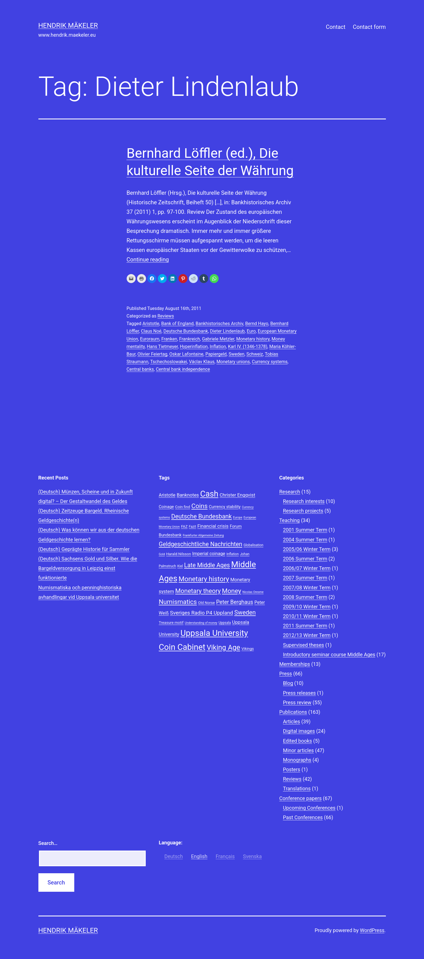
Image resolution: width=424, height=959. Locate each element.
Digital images (299, 731)
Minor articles (298, 750)
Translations (297, 788)
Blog (288, 683)
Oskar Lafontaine (186, 354)
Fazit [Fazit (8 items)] (192, 527)
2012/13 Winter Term (307, 635)
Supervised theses (303, 645)
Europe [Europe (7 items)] (237, 517)
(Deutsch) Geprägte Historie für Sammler (84, 549)
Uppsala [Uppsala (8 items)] (225, 623)
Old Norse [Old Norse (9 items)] (206, 602)
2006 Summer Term (305, 559)
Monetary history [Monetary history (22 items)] (204, 579)
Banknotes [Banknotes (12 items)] (188, 495)
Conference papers (300, 798)
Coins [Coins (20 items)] (199, 506)
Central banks (140, 369)
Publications (293, 712)
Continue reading (148, 259)
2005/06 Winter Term (307, 549)
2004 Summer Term (305, 540)
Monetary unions (233, 361)
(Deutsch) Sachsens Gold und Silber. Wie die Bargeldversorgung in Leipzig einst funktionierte (87, 568)
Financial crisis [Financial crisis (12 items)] (212, 526)
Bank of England (177, 323)
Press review (297, 702)
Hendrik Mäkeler (68, 25)
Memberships (294, 664)
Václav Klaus (201, 361)
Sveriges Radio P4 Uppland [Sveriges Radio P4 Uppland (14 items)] (201, 613)
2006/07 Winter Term (307, 568)
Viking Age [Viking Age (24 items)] (223, 647)
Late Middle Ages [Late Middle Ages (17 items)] (207, 565)
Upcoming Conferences (309, 808)
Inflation (218, 346)
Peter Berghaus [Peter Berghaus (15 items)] (234, 602)
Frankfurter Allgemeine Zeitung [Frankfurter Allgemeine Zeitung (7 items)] (203, 535)
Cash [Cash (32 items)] (209, 494)
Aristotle (150, 323)
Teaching (289, 520)
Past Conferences (303, 817)
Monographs (297, 760)
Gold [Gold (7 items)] (162, 554)
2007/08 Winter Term (307, 587)
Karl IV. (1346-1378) (247, 346)
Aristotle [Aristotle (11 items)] (167, 495)
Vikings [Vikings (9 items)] (247, 648)
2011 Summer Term (305, 626)
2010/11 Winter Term (307, 616)
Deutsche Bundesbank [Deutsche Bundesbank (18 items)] (201, 516)
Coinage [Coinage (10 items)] (166, 506)
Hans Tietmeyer (162, 346)
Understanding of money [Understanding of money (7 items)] (201, 623)
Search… (48, 843)
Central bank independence (183, 369)
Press (285, 674)
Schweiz (254, 354)
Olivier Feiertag (153, 354)
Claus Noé (151, 331)
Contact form (369, 27)
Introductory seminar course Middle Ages (329, 654)
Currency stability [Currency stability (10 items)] (224, 506)
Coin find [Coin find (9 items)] (182, 506)
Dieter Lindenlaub (227, 331)
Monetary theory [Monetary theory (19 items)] (198, 590)
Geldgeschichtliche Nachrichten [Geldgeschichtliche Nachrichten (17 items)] (200, 544)
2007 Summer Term (305, 578)
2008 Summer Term (305, 597)
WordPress (372, 930)
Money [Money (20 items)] (231, 591)
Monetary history (253, 339)
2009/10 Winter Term (307, 607)
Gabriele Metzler (218, 339)
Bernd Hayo (256, 323)
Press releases (299, 693)
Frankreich (189, 339)
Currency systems (270, 361)
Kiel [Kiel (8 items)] (180, 566)
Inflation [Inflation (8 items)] (232, 554)
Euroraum (149, 339)
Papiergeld (216, 354)
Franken (169, 339)
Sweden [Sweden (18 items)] (245, 612)
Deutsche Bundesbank (185, 331)
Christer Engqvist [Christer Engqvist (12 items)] (237, 495)
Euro (251, 331)
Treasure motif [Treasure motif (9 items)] (171, 622)
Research (289, 492)
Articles (291, 721)
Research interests (304, 501)
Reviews (165, 316)
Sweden (236, 354)
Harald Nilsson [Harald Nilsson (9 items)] (178, 554)
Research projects (303, 511)
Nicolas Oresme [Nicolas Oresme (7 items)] (252, 592)
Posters (291, 769)
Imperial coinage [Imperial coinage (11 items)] (208, 553)
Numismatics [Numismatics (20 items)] (178, 602)
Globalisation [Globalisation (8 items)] (253, 545)
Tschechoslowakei (168, 361)
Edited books (297, 741)
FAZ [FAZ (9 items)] (184, 526)
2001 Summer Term (305, 530)
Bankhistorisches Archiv (219, 323)
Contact (336, 27)
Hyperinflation (194, 346)
